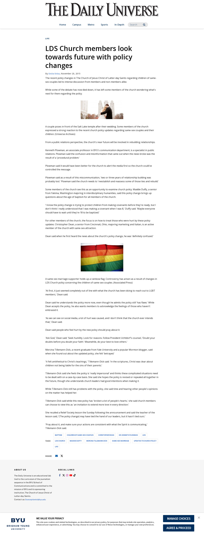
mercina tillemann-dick (96, 441)
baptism (58, 435)
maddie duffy (76, 441)
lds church (60, 441)
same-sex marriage (120, 441)
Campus (76, 24)
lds (144, 435)
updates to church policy (145, 441)
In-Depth (119, 24)
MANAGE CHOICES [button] (178, 519)
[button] (199, 518)
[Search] (138, 24)
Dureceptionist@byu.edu (36, 499)
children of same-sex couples (80, 435)
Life (47, 38)
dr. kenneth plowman (128, 435)
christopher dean (106, 435)
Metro (91, 24)
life (56, 447)
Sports (104, 24)
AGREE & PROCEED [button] (178, 528)
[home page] (102, 13)
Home (62, 24)
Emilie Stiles (55, 73)
